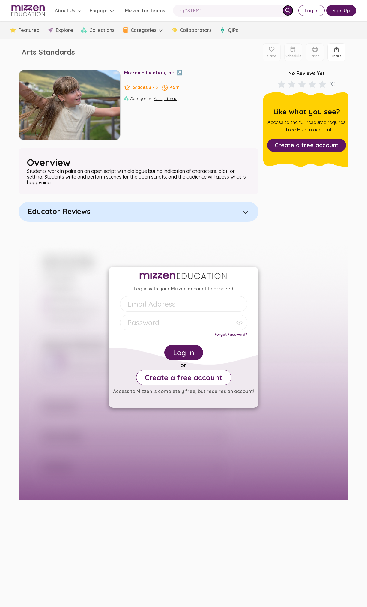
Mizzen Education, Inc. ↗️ (153, 73)
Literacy (172, 98)
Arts (158, 98)
